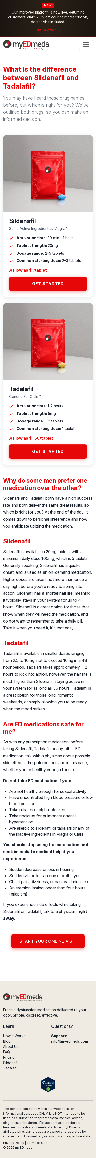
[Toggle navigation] (86, 45)
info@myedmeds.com (69, 1041)
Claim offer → (48, 30)
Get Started (48, 283)
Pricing (9, 1057)
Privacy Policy (13, 1143)
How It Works (14, 1036)
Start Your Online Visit (48, 941)
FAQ (6, 1052)
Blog (7, 1041)
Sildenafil (10, 1062)
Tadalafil (10, 1068)
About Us (10, 1046)
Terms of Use (37, 1143)
